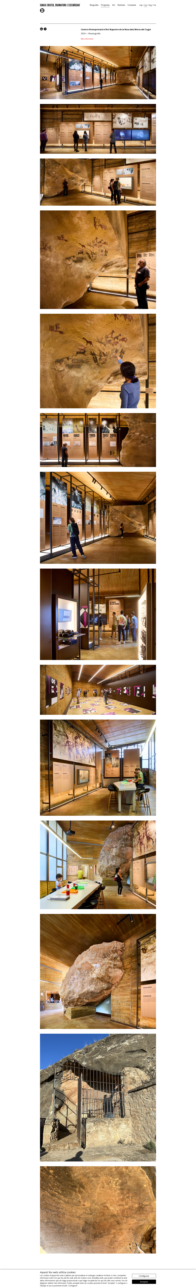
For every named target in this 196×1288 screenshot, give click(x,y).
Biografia (94, 5)
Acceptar (144, 1281)
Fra (154, 5)
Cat (145, 5)
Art (113, 5)
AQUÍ (42, 1283)
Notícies (121, 5)
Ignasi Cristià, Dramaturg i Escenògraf (60, 5)
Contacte (132, 5)
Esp (141, 5)
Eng (150, 5)
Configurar (144, 1276)
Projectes (105, 5)
